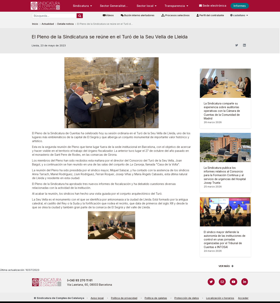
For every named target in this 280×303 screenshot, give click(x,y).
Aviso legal (97, 298)
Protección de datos (186, 298)
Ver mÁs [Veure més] (224, 266)
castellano (238, 15)
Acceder (243, 298)
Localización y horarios (220, 298)
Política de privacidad (124, 298)
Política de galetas (156, 298)
